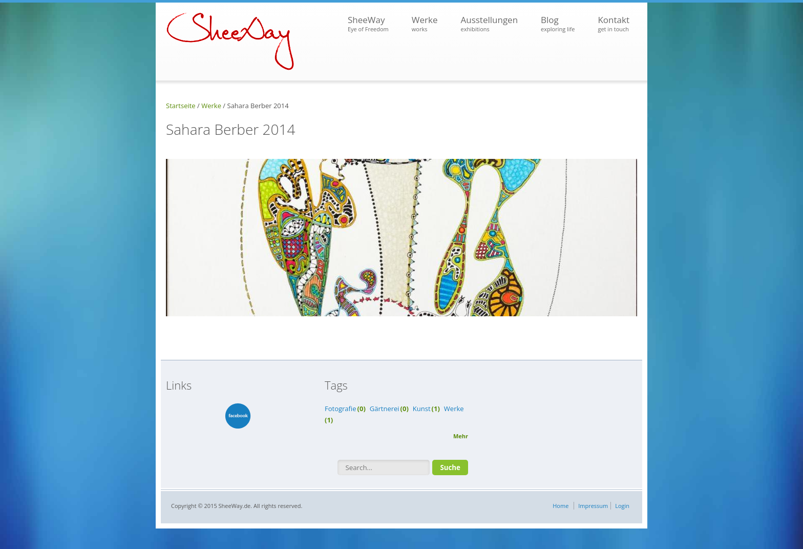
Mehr (460, 436)
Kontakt (613, 24)
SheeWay (368, 24)
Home (560, 506)
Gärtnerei (384, 408)
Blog (558, 24)
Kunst (422, 408)
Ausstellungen (489, 24)
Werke (425, 24)
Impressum (593, 506)
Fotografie (340, 408)
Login (622, 506)
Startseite (181, 105)
